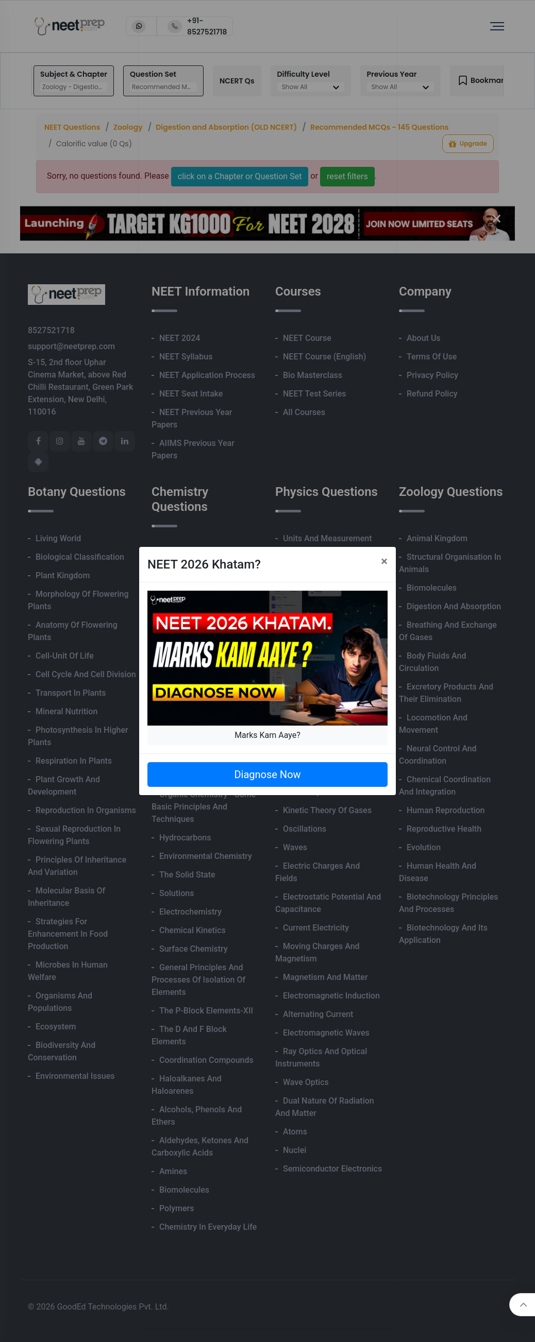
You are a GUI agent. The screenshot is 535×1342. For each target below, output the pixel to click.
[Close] (384, 561)
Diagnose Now (267, 774)
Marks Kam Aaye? (267, 735)
